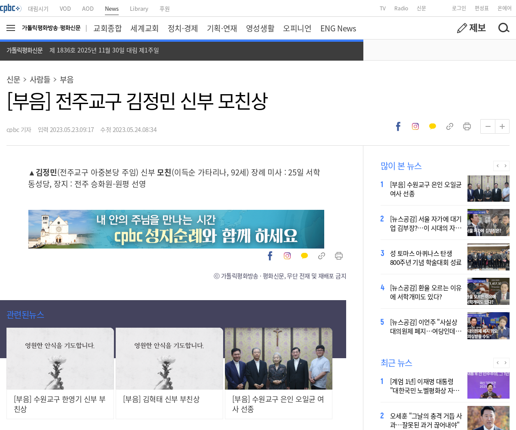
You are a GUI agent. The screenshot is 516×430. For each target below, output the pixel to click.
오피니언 (297, 28)
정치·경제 (183, 28)
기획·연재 (222, 28)
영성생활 (260, 28)
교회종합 (107, 28)
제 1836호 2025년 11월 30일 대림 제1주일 (104, 50)
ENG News (338, 28)
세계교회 (144, 28)
